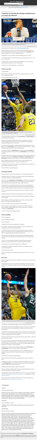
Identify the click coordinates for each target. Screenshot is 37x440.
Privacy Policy (31, 433)
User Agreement (24, 433)
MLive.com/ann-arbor (24, 7)
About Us (17, 435)
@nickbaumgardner (5, 375)
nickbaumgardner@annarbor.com (18, 374)
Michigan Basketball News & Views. (15, 379)
